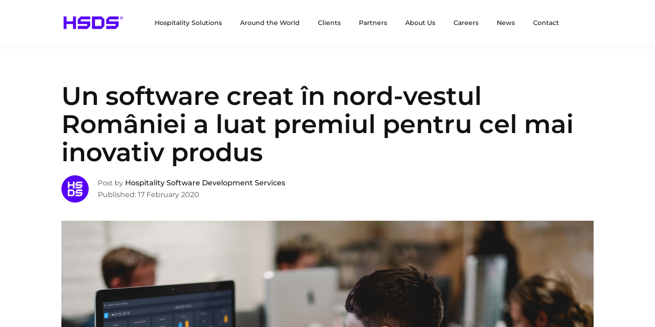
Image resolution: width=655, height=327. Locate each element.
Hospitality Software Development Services (205, 182)
